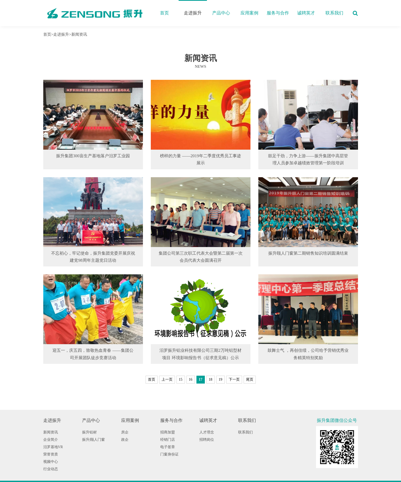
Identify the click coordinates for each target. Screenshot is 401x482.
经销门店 (167, 440)
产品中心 (221, 13)
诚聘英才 (306, 13)
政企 (125, 440)
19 (220, 379)
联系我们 (334, 13)
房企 (125, 432)
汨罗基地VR (53, 447)
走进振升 (193, 13)
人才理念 (206, 432)
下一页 (234, 379)
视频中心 (50, 462)
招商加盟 (167, 432)
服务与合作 (278, 13)
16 (191, 379)
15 (181, 379)
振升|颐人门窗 (93, 440)
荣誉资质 (50, 454)
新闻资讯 (79, 34)
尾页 (249, 379)
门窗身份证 (169, 454)
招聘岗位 (206, 440)
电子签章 (167, 447)
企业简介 (50, 440)
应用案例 (249, 13)
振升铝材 (89, 432)
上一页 (167, 379)
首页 (164, 13)
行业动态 (50, 469)
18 (210, 379)
